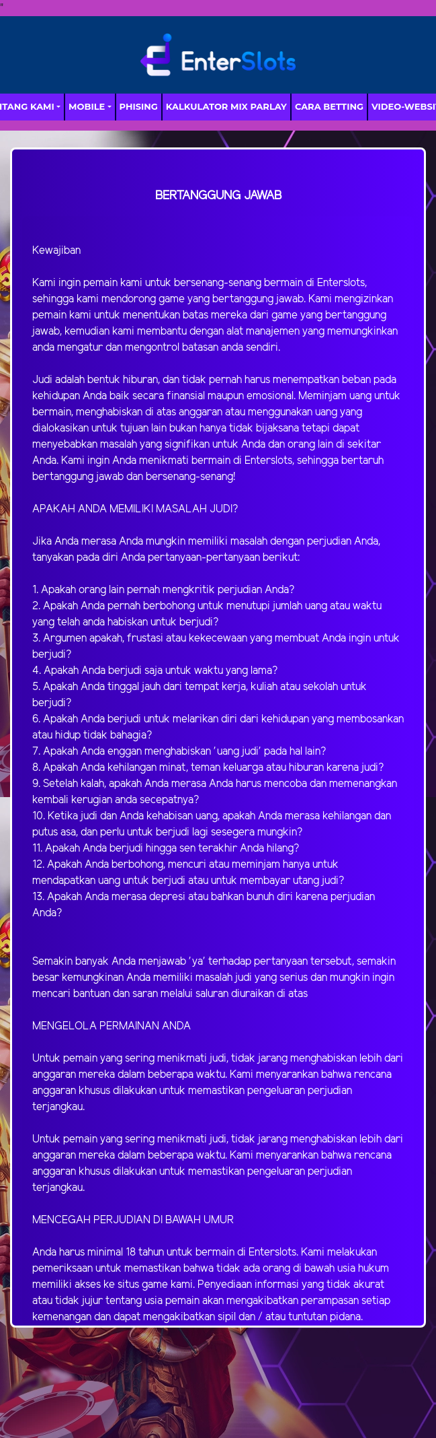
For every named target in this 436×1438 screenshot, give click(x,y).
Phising (139, 106)
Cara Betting (329, 106)
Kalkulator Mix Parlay (226, 106)
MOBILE (87, 106)
